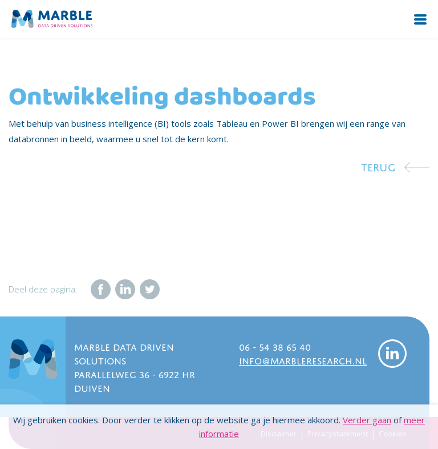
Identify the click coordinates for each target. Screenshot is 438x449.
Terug (378, 166)
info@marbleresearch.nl (303, 359)
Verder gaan (367, 420)
